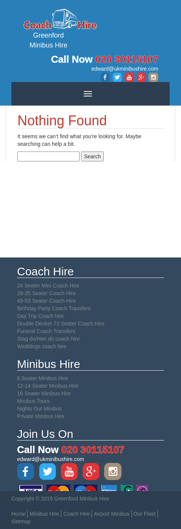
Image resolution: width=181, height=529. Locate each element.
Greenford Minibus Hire (48, 28)
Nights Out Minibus (39, 409)
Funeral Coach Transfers (46, 331)
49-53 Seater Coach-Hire (46, 301)
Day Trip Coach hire (40, 316)
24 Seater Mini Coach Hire (48, 286)
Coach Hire (76, 514)
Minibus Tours (33, 401)
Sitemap (21, 521)
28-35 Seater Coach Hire (46, 293)
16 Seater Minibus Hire (44, 393)
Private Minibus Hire (40, 416)
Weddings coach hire (41, 346)
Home (18, 514)
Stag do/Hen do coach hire (48, 339)
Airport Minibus (111, 514)
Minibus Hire (44, 514)
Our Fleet (145, 514)
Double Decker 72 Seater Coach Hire (61, 324)
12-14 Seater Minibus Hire (48, 386)
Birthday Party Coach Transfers (54, 308)
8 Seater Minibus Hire (42, 378)
